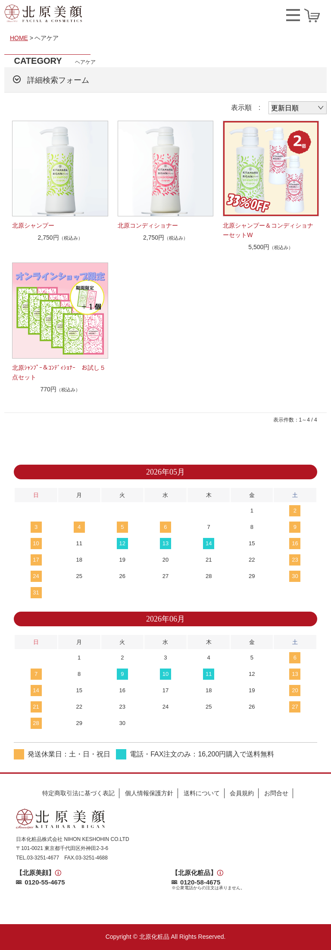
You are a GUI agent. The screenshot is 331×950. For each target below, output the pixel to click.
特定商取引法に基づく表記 (78, 793)
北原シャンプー (33, 225)
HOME (19, 37)
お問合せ (276, 793)
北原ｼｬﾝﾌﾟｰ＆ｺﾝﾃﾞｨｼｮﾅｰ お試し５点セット (59, 372)
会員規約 (242, 793)
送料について (202, 793)
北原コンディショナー (148, 225)
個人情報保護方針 (149, 793)
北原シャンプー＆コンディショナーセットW (268, 230)
